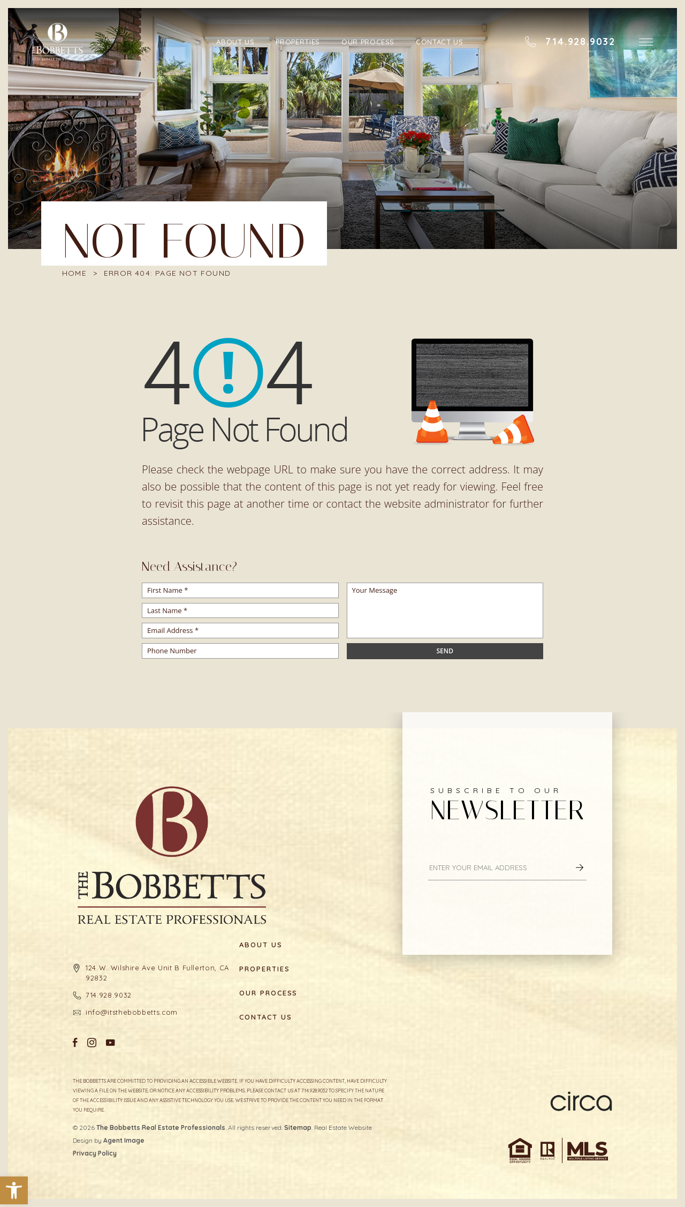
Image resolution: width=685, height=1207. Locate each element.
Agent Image (123, 1140)
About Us (236, 41)
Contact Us (439, 41)
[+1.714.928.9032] (569, 41)
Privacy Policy (95, 1153)
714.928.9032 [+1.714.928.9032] (109, 995)
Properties (298, 41)
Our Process (367, 41)
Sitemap (297, 1127)
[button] (14, 1190)
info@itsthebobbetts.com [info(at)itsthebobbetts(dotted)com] (132, 1012)
